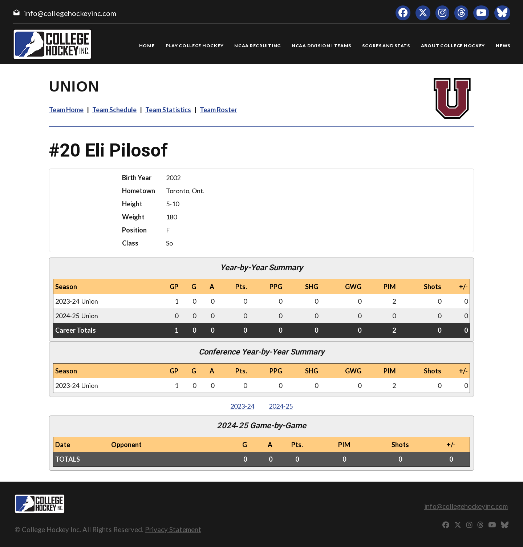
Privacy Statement (173, 529)
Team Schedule (114, 110)
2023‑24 (242, 406)
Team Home (66, 110)
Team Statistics (168, 110)
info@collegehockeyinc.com (70, 13)
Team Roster (218, 110)
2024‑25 (281, 406)
